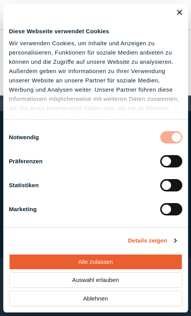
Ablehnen (95, 298)
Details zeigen (147, 240)
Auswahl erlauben (95, 280)
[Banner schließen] (179, 12)
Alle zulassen (95, 261)
